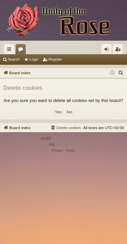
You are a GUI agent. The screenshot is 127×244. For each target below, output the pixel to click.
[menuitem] (121, 73)
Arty (52, 144)
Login (34, 59)
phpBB (46, 138)
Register (55, 59)
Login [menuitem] (107, 50)
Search (14, 59)
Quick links (10, 50)
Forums (22, 50)
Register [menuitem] (119, 50)
